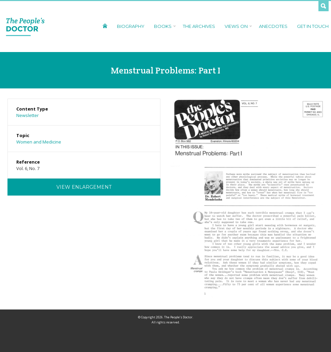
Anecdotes (273, 26)
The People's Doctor (25, 26)
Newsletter (27, 115)
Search (323, 6)
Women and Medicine (38, 142)
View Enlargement (83, 187)
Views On (237, 26)
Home (104, 25)
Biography (130, 26)
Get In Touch (313, 26)
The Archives (199, 26)
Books (163, 26)
